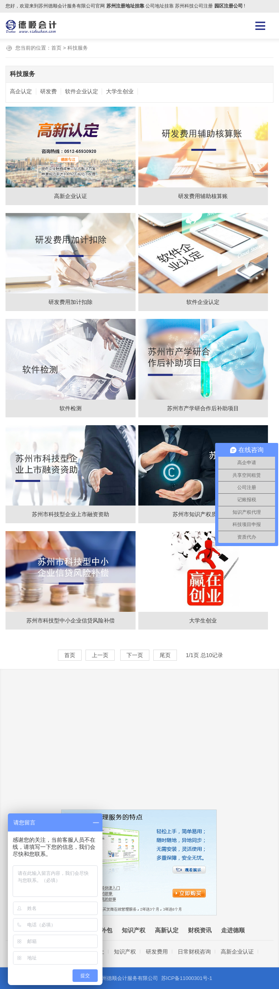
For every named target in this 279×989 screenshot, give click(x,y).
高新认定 (167, 930)
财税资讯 (200, 930)
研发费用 (157, 952)
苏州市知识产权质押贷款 (203, 514)
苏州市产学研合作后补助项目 (203, 408)
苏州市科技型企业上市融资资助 (70, 514)
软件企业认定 (81, 91)
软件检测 (71, 408)
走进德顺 (233, 930)
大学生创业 (120, 91)
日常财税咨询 (194, 952)
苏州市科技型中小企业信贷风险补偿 (70, 620)
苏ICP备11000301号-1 (186, 978)
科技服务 (77, 48)
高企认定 (21, 91)
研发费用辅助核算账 (203, 196)
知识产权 (133, 930)
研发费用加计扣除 (70, 302)
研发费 (48, 91)
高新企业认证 (70, 196)
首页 (56, 48)
